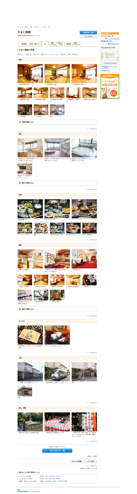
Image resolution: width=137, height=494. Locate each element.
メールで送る (90, 461)
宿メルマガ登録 (76, 461)
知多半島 (36, 27)
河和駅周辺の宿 (106, 70)
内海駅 (54, 481)
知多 (31, 27)
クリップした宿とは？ (113, 38)
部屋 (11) (21, 54)
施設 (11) (44, 54)
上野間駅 (59, 481)
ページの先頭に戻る (91, 128)
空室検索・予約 (88, 32)
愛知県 (26, 27)
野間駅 (58, 478)
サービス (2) (54, 54)
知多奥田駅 (48, 481)
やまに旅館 (43, 27)
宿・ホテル (20, 27)
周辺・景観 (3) (73, 54)
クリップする (88, 36)
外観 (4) (62, 54)
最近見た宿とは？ (114, 43)
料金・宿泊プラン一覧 (57, 451)
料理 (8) (36, 54)
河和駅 (65, 481)
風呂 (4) (28, 54)
